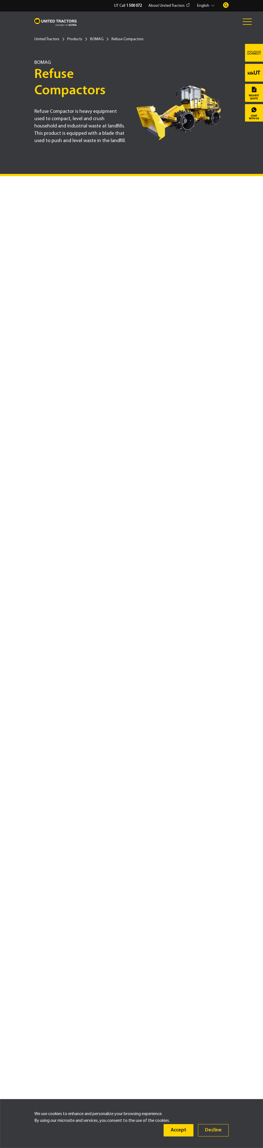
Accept (178, 1130)
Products (74, 39)
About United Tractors (169, 6)
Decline (213, 1130)
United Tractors (46, 39)
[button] (206, 6)
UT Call (128, 6)
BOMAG (97, 39)
